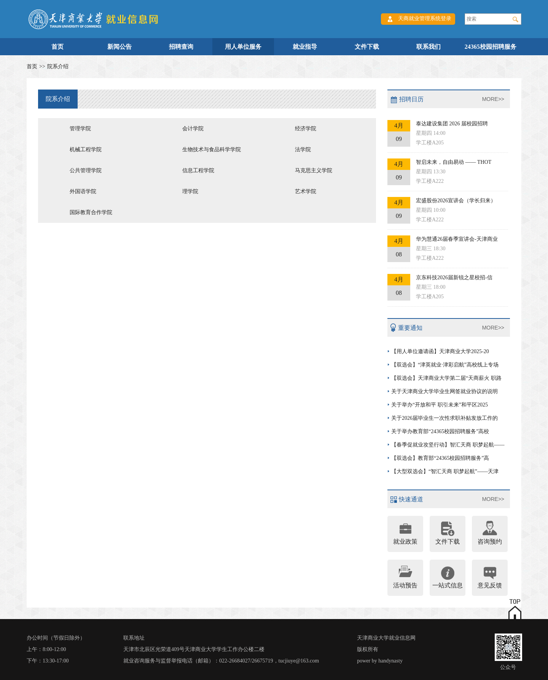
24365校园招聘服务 (490, 46)
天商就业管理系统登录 (424, 18)
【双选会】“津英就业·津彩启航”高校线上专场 (445, 365)
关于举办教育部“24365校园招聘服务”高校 (440, 431)
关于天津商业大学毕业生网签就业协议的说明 (444, 391)
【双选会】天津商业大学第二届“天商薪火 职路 (446, 378)
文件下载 (367, 46)
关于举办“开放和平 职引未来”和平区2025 (439, 405)
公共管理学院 (86, 170)
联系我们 (428, 46)
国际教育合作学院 (91, 212)
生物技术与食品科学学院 (211, 149)
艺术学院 (305, 191)
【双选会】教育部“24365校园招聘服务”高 (440, 458)
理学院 (190, 191)
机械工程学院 (86, 149)
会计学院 (193, 128)
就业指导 (305, 46)
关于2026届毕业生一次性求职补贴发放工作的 (444, 418)
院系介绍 (57, 66)
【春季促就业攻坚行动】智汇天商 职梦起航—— (448, 445)
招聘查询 (181, 46)
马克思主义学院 (313, 170)
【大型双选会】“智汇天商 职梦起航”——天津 (445, 471)
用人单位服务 (243, 46)
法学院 (303, 149)
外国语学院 (83, 191)
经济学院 (305, 128)
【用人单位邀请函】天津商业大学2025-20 (440, 351)
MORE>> (493, 99)
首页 (57, 46)
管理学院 (80, 128)
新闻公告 (119, 46)
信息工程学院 (198, 170)
